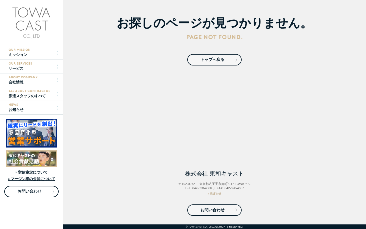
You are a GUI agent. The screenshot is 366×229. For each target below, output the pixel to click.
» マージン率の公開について (31, 179)
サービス (33, 66)
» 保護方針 (214, 193)
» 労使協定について (31, 172)
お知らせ (33, 107)
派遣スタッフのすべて (33, 93)
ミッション (33, 52)
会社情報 (33, 79)
